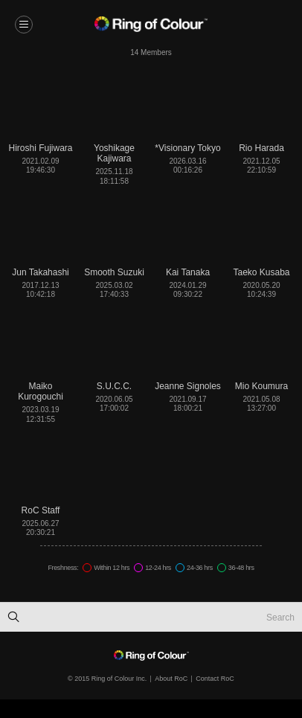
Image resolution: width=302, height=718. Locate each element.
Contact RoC (215, 678)
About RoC (171, 678)
